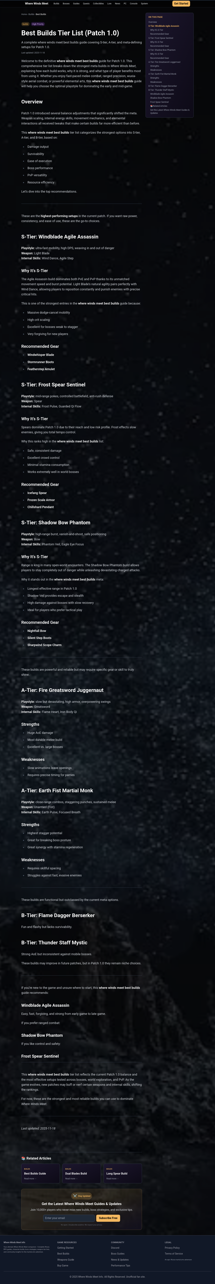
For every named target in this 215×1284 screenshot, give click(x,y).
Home (24, 14)
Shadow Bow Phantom (160, 98)
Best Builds (63, 1253)
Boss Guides (117, 1253)
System (144, 3)
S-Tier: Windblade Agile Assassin (163, 26)
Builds (56, 3)
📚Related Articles (158, 106)
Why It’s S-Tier (156, 30)
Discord (115, 1247)
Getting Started (65, 1247)
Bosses (66, 3)
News (117, 3)
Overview (152, 22)
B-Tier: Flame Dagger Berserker (162, 86)
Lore (109, 3)
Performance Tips (120, 1265)
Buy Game (62, 1265)
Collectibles (98, 3)
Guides (76, 3)
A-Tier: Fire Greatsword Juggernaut (164, 62)
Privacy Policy (172, 1247)
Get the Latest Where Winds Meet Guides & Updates (169, 111)
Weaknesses (156, 70)
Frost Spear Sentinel (159, 102)
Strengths (154, 66)
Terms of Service (174, 1253)
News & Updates (120, 1259)
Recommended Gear (159, 34)
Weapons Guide (65, 1259)
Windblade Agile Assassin (162, 94)
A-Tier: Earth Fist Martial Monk (162, 74)
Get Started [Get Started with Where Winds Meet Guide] (181, 3)
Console (133, 3)
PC (125, 3)
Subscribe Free (108, 1218)
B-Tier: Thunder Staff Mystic (161, 90)
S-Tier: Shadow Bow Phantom (162, 50)
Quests (86, 3)
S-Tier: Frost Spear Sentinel (160, 38)
